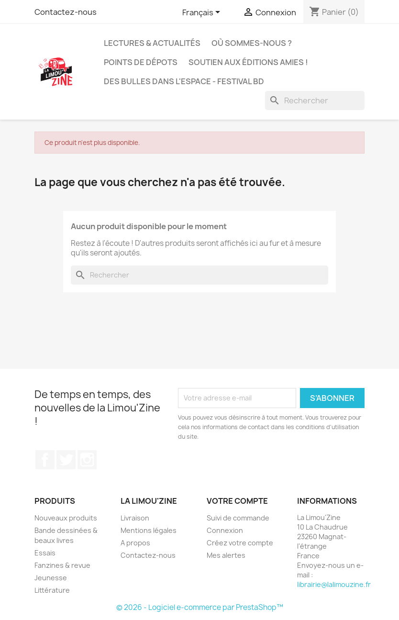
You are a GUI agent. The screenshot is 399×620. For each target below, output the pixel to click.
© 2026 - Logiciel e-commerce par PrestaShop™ (199, 607)
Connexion (225, 530)
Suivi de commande (238, 517)
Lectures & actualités (152, 43)
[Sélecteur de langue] (202, 13)
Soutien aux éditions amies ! (248, 62)
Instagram (87, 459)
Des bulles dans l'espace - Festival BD (184, 81)
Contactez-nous (65, 12)
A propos (135, 542)
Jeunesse (50, 577)
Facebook (45, 459)
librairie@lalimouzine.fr (334, 584)
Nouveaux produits (65, 517)
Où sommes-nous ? (251, 43)
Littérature (52, 590)
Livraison (135, 517)
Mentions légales (149, 530)
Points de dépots (140, 62)
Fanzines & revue (62, 565)
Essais (44, 552)
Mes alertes (226, 555)
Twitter (66, 459)
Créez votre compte (240, 542)
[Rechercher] (315, 100)
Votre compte (237, 501)
